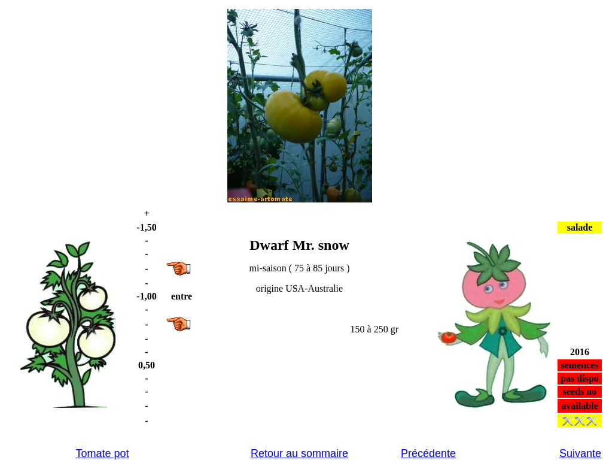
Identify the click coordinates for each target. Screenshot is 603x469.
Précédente (428, 453)
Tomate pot (102, 453)
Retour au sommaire (299, 453)
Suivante (580, 453)
